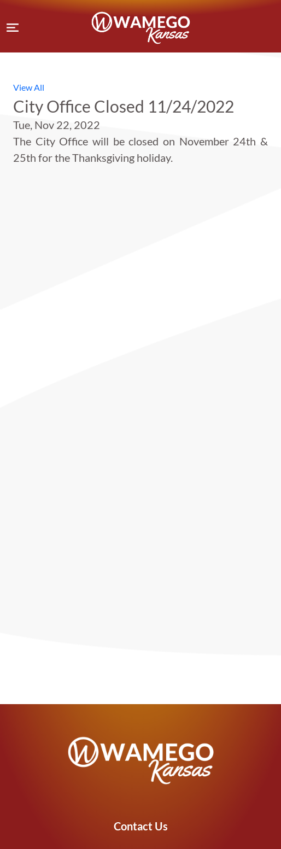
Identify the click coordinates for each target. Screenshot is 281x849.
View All (28, 87)
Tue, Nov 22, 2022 (56, 124)
